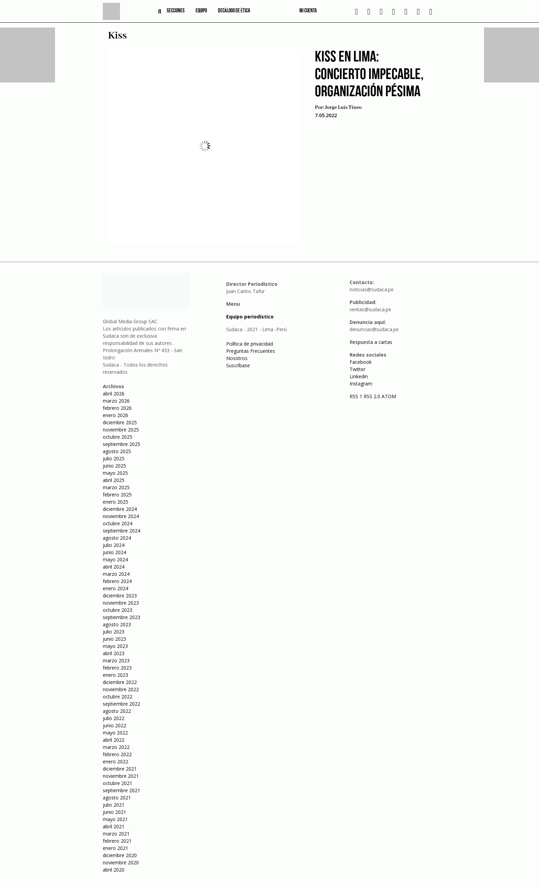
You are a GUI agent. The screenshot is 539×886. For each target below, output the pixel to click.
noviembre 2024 (121, 516)
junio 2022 (114, 725)
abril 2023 (113, 653)
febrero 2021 (117, 841)
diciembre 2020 (120, 855)
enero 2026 (115, 415)
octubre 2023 (117, 610)
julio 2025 (113, 458)
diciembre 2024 (120, 509)
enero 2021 (115, 848)
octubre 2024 (117, 523)
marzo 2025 (116, 487)
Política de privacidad (249, 343)
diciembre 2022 (120, 682)
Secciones (176, 11)
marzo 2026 (116, 400)
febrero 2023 (117, 667)
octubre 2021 (117, 783)
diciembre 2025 (120, 422)
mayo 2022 (115, 732)
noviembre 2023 (121, 602)
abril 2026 (113, 393)
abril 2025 (113, 480)
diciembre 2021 (120, 768)
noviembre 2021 (121, 776)
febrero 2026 (117, 408)
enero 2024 (115, 588)
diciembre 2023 (120, 595)
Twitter (357, 369)
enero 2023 (115, 675)
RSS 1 (357, 396)
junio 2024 (114, 552)
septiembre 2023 (121, 617)
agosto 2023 (117, 624)
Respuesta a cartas (371, 342)
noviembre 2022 (121, 689)
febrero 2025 (117, 494)
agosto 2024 (117, 538)
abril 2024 (113, 566)
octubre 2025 (117, 437)
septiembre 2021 (121, 790)
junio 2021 (114, 812)
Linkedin (359, 376)
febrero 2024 (117, 581)
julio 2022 (113, 718)
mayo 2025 (115, 473)
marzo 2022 (116, 747)
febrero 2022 (117, 754)
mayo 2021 (115, 819)
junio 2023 (114, 639)
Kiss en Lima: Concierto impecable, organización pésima (369, 75)
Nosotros (237, 358)
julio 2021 (113, 804)
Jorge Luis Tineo (343, 107)
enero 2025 (115, 501)
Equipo (201, 11)
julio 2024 (113, 545)
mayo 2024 (115, 559)
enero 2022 (115, 761)
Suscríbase (238, 365)
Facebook (361, 362)
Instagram (361, 383)
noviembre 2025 (121, 429)
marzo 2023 (116, 660)
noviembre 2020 (121, 862)
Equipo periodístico (250, 316)
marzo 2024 (116, 574)
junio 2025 (114, 465)
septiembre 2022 (121, 703)
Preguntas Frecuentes (250, 351)
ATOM (389, 396)
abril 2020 (113, 869)
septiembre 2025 (121, 444)
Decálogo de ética (234, 11)
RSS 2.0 (372, 396)
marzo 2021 (116, 833)
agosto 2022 (117, 711)
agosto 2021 (117, 797)
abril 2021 (113, 826)
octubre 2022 (117, 696)
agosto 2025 (117, 451)
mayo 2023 (115, 646)
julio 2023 (113, 631)
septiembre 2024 (121, 530)
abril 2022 (113, 740)
